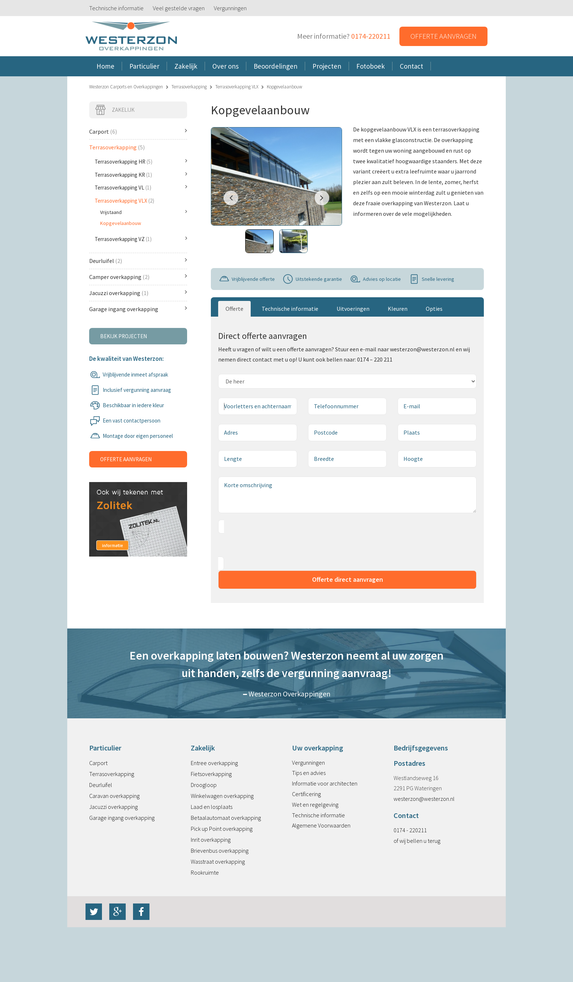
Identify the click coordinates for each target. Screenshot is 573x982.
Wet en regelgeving (315, 804)
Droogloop (204, 784)
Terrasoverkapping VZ (141, 238)
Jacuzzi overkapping (138, 293)
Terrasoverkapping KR (141, 174)
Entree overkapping (214, 763)
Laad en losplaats (211, 806)
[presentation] (273, 545)
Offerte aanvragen (443, 36)
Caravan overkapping (114, 795)
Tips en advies (309, 772)
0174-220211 (370, 36)
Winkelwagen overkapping (222, 795)
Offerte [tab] (234, 308)
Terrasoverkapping (189, 87)
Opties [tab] (434, 308)
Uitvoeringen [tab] (353, 308)
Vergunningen (230, 8)
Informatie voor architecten (324, 783)
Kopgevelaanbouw (120, 223)
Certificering (306, 794)
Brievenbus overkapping (219, 850)
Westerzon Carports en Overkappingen (126, 87)
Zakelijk (114, 110)
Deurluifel (138, 260)
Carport (138, 131)
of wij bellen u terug (417, 840)
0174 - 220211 (410, 830)
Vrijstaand (143, 212)
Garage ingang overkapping (138, 309)
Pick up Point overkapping (222, 828)
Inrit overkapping (211, 839)
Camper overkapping (138, 276)
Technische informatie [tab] (290, 308)
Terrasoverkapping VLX (236, 87)
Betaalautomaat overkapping (226, 817)
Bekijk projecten (123, 336)
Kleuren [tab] (397, 308)
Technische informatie (116, 8)
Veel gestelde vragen (179, 8)
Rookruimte (205, 872)
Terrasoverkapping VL (141, 187)
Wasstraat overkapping (218, 861)
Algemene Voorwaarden (321, 825)
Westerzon (131, 36)
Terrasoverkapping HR (141, 161)
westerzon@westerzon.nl (424, 798)
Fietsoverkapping (211, 773)
